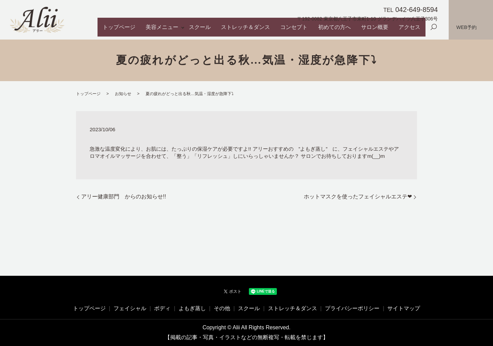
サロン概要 (384, 30)
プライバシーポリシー (352, 308)
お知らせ (123, 93)
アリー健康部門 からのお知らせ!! (123, 196)
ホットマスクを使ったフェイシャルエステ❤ (358, 196)
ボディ (162, 308)
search (433, 31)
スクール (237, 30)
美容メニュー (203, 30)
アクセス (412, 30)
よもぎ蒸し (192, 308)
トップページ (167, 30)
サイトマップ (403, 308)
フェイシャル (130, 308)
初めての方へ (350, 30)
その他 (222, 308)
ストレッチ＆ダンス (276, 30)
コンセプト (317, 30)
